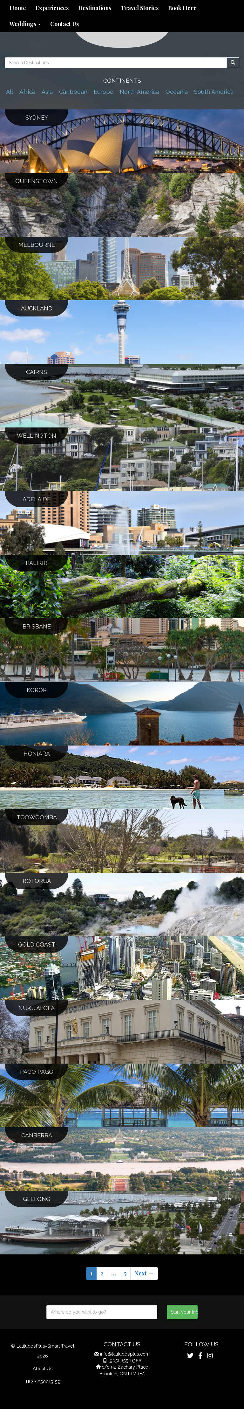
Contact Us (64, 24)
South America (214, 91)
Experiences (52, 8)
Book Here (182, 8)
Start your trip (184, 1312)
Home (18, 8)
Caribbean (73, 91)
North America (139, 91)
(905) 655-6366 (124, 1360)
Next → (144, 1273)
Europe (103, 91)
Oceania (177, 91)
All (9, 91)
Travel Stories (140, 8)
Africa (27, 91)
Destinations (94, 8)
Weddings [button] (25, 24)
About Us (43, 1368)
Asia (47, 91)
